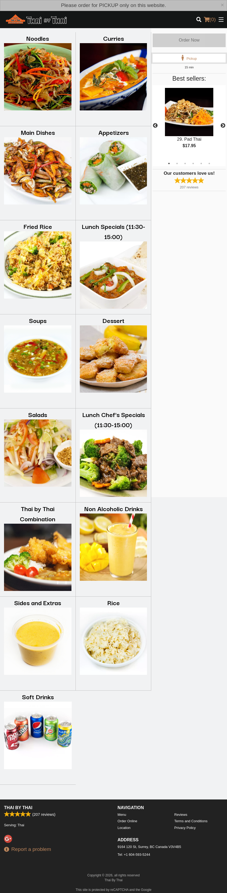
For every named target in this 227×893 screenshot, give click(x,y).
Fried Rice (37, 226)
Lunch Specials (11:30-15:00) (113, 231)
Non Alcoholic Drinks (113, 508)
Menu (122, 815)
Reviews (180, 815)
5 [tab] (201, 163)
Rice (113, 602)
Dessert (113, 320)
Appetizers (113, 132)
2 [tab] (177, 163)
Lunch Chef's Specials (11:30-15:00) (113, 419)
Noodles (37, 38)
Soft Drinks (38, 696)
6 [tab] (209, 163)
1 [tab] (169, 163)
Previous (155, 125)
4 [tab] (193, 163)
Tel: (134, 855)
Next (223, 125)
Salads (37, 414)
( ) (210, 20)
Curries (113, 38)
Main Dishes (38, 132)
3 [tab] (185, 163)
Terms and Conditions (191, 821)
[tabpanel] (189, 122)
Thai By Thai (18, 807)
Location (124, 828)
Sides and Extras (37, 602)
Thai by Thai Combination (37, 513)
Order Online (127, 821)
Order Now (189, 40)
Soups (37, 320)
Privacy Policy (185, 828)
